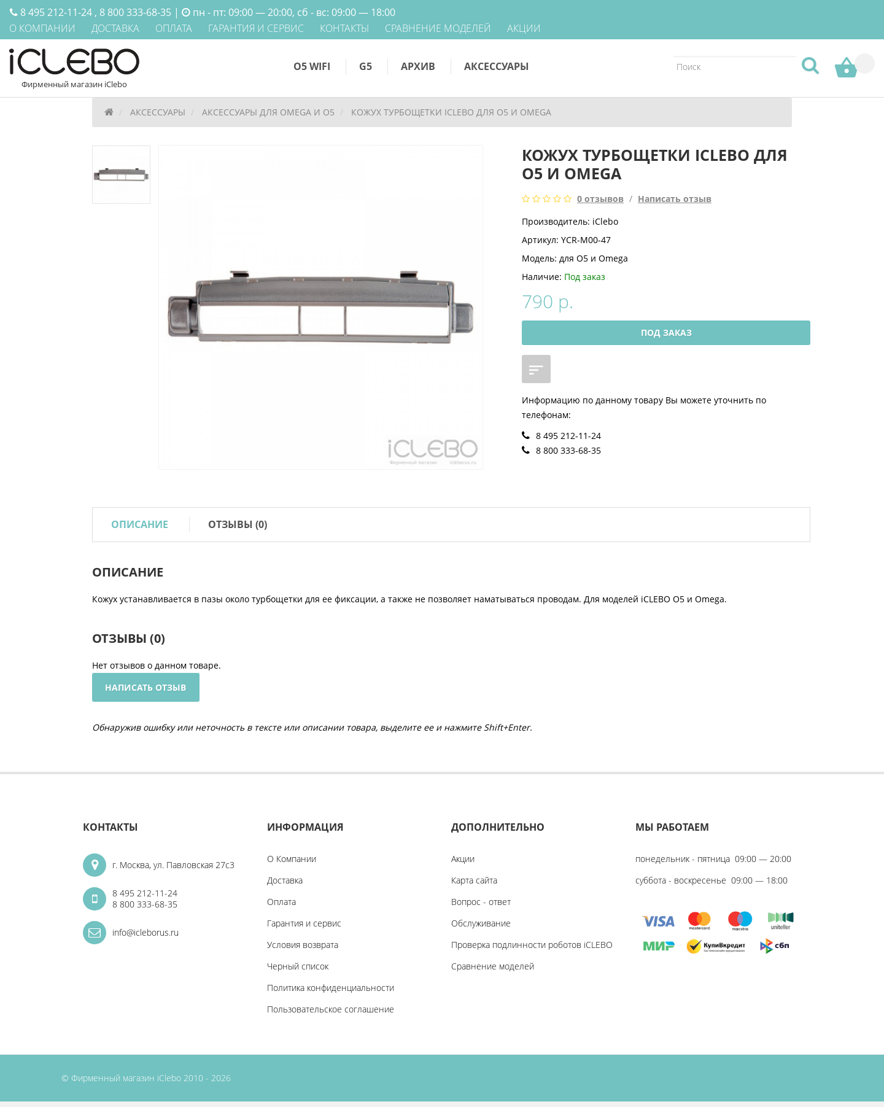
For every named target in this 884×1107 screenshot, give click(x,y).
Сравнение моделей (492, 971)
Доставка (285, 885)
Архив (418, 66)
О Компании (291, 864)
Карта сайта (474, 885)
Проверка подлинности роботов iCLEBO (532, 950)
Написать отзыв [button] (146, 691)
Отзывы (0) (237, 528)
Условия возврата (302, 950)
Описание (139, 528)
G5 (365, 66)
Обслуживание (481, 928)
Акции (463, 864)
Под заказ (666, 335)
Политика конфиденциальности (330, 993)
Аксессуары (496, 66)
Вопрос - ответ (481, 907)
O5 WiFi (311, 66)
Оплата (281, 907)
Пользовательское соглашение (330, 1014)
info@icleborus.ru (145, 938)
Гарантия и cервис (304, 928)
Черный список (297, 971)
